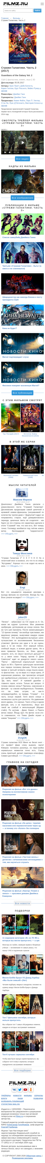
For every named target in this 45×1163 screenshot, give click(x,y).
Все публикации (22, 393)
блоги (4, 1098)
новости (17, 1096)
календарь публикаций (12, 1101)
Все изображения (22, 198)
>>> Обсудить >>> (9, 534)
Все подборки (22, 1070)
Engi (22, 587)
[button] (40, 181)
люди (20, 1098)
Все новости (22, 903)
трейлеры (6, 1096)
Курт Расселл (21, 88)
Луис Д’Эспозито (16, 103)
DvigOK (22, 737)
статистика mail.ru (10, 1104)
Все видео (22, 159)
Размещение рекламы (22, 1158)
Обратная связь (33, 1156)
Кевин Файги (19, 101)
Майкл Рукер (33, 88)
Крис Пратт (14, 86)
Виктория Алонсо (33, 103)
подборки (38, 1098)
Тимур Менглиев (22, 553)
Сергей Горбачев (9, 1127)
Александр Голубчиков (18, 1125)
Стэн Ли (4, 103)
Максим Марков (22, 499)
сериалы (38, 1096)
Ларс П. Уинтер (33, 101)
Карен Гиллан (7, 88)
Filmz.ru (19, 1116)
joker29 (22, 617)
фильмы (28, 1096)
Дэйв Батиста (26, 86)
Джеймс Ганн (19, 94)
